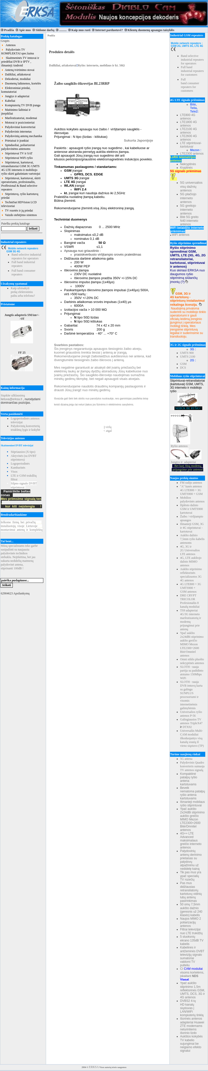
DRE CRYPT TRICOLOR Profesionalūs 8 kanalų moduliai (190, 601)
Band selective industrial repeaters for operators (26, 256)
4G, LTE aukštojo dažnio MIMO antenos (190, 561)
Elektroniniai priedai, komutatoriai (16, 89)
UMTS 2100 (187, 356)
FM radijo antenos (191, 482)
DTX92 (187, 727)
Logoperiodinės (20, 463)
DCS (183, 367)
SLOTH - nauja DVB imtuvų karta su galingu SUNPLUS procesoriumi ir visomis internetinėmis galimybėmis (191, 695)
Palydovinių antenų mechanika (21, 136)
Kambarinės (18, 467)
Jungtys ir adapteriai (15, 96)
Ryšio (174, 446)
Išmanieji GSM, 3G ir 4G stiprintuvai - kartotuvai (192, 527)
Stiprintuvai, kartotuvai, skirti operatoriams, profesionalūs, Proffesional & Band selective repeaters (21, 183)
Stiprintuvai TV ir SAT (17, 153)
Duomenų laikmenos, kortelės (21, 83)
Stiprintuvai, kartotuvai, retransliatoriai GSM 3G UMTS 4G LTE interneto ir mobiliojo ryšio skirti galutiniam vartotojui (20, 168)
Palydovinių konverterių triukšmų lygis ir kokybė (25, 428)
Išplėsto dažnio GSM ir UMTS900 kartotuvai (191, 508)
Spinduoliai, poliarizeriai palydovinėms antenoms (18, 147)
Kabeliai (8, 100)
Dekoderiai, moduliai (16, 79)
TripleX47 (196, 723)
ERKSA (94, 1067)
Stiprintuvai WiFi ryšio (17, 158)
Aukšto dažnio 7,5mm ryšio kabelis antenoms (192, 539)
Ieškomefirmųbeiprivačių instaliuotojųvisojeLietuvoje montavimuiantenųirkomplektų (22, 525)
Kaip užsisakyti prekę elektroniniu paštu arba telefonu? (23, 291)
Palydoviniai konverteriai (18, 127)
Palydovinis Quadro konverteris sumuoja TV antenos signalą (192, 766)
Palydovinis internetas (16, 131)
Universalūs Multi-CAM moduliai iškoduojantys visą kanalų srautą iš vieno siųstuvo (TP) (192, 738)
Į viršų (108, 427)
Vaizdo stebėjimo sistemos (19, 215)
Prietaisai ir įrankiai (15, 140)
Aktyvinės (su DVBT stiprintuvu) (23, 457)
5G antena (186, 759)
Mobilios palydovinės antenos (192, 499)
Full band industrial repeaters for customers (192, 70)
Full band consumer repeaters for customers (190, 85)
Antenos (8, 45)
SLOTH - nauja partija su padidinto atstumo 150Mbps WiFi (191, 672)
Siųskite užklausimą (13, 395)
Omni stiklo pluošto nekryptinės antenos (192, 661)
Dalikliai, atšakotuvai (16, 74)
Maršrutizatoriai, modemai (19, 118)
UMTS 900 (187, 353)
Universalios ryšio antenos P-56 (191, 713)
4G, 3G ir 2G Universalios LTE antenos (190, 550)
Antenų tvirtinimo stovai (17, 70)
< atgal (108, 431)
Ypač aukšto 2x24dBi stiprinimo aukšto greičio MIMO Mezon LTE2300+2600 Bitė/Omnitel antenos (192, 644)
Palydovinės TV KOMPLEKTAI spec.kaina (17, 51)
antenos (183, 446)
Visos (14, 471)
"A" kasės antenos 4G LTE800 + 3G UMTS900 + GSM (191, 490)
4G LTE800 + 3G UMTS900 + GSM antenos (190, 587)
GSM (183, 364)
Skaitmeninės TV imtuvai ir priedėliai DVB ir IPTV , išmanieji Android (20, 61)
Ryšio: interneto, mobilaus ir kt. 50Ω (101, 65)
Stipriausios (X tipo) (23, 452)
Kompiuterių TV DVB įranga (20, 105)
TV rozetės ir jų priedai (17, 210)
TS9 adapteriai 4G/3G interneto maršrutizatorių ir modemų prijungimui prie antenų (190, 620)
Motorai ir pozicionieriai (18, 122)
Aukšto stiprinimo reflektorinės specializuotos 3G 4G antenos (191, 574)
